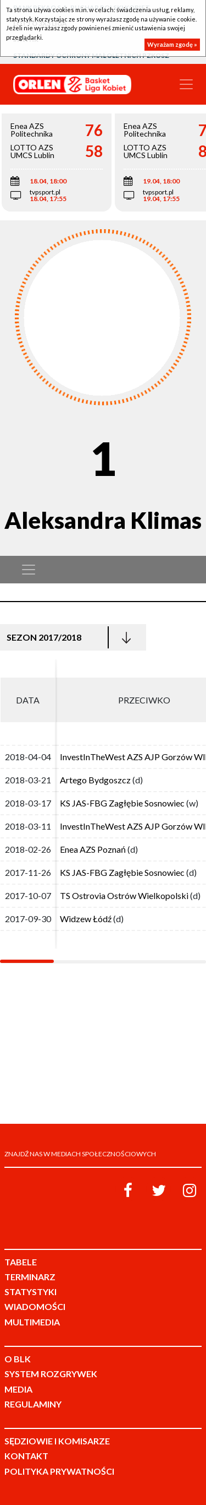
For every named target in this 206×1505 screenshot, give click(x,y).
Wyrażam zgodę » (172, 44)
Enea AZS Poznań (93, 849)
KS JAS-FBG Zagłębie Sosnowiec (122, 803)
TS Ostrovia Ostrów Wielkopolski (124, 895)
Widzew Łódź (86, 918)
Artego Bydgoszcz (95, 780)
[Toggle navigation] (186, 84)
